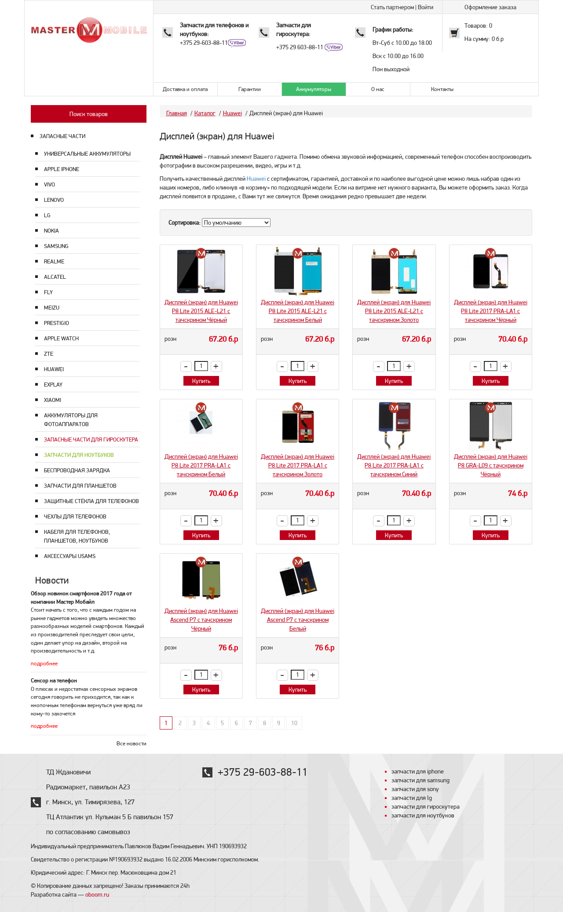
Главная (176, 113)
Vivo (49, 184)
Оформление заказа (490, 7)
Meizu (51, 307)
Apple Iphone (61, 169)
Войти (425, 7)
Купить (201, 380)
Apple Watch (61, 338)
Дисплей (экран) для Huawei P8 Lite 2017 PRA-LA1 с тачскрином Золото (297, 465)
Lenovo (54, 200)
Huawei (54, 369)
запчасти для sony (415, 788)
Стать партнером (392, 7)
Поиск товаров (88, 113)
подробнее (44, 663)
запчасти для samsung (420, 780)
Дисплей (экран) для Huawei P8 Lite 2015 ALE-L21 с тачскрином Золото (394, 311)
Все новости (131, 743)
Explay (53, 384)
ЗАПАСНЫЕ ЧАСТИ (62, 136)
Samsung (56, 246)
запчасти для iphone (417, 771)
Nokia (51, 230)
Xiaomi (52, 400)
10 (294, 722)
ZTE (48, 353)
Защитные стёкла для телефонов (91, 501)
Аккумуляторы (313, 89)
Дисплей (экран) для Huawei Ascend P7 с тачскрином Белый (297, 619)
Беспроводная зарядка (77, 470)
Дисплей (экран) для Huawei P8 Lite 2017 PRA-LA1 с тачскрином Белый (201, 465)
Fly (48, 292)
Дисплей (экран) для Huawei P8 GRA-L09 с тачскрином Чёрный (490, 465)
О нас (377, 89)
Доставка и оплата (185, 89)
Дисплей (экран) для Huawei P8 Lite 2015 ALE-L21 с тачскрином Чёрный (201, 311)
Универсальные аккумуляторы (87, 153)
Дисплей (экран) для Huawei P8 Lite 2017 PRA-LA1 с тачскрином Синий (394, 465)
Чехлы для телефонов (75, 516)
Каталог (205, 113)
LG (47, 215)
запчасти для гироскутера (425, 806)
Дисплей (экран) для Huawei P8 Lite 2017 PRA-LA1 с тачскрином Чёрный (490, 311)
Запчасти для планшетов (80, 485)
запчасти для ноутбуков (422, 815)
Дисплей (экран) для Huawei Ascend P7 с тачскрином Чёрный (201, 619)
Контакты (442, 89)
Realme (54, 261)
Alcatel (55, 277)
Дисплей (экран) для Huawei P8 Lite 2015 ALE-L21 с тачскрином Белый (297, 311)
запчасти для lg (411, 797)
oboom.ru (97, 894)
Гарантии (249, 89)
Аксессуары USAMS (69, 556)
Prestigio (56, 323)
